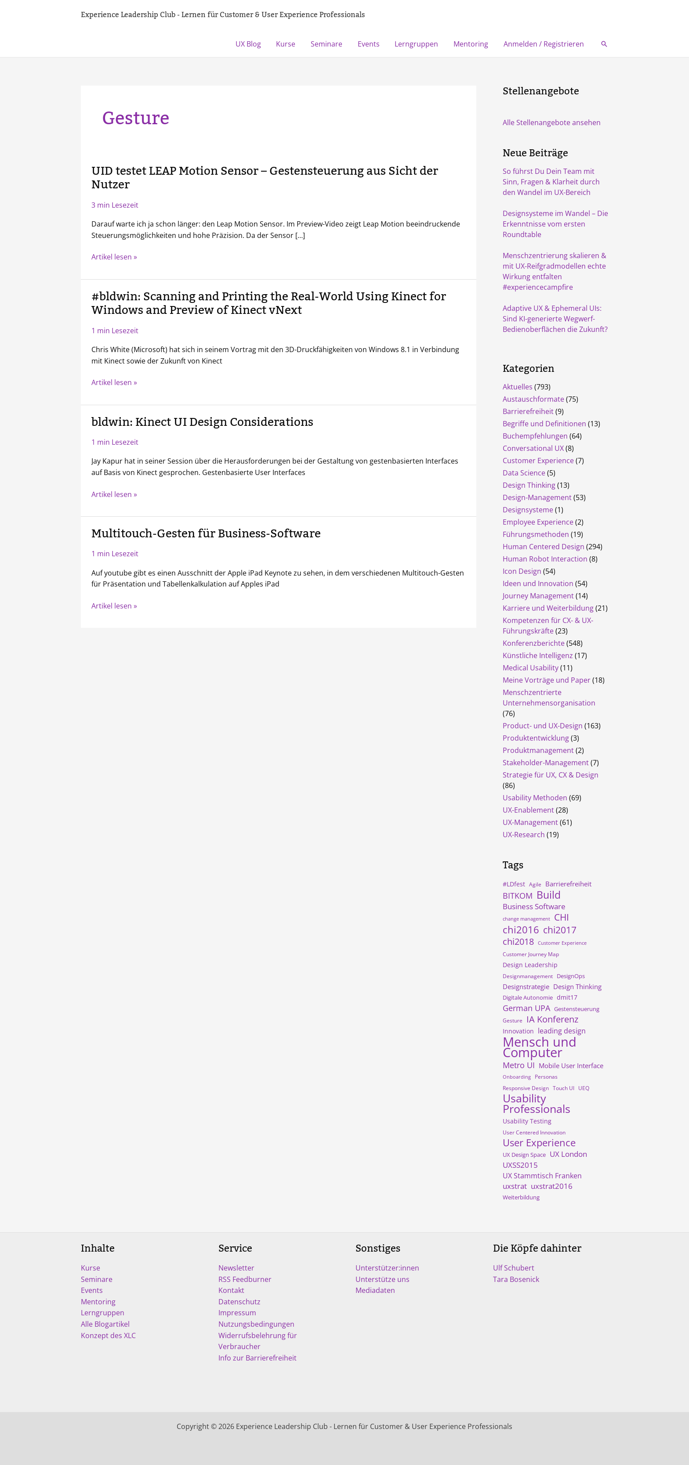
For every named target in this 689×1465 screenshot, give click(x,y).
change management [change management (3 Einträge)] (526, 919)
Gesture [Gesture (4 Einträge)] (512, 1020)
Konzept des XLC (108, 1335)
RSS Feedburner (245, 1279)
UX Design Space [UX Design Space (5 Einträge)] (524, 1155)
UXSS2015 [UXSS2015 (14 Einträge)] (520, 1165)
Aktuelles (518, 387)
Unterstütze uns (382, 1279)
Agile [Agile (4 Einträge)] (535, 884)
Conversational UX (533, 448)
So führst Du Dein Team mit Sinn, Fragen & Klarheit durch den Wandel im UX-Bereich (551, 181)
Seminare (332, 44)
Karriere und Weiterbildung (548, 608)
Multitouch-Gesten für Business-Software (206, 533)
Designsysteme (528, 510)
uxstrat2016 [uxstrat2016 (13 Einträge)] (552, 1186)
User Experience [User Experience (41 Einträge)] (539, 1142)
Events (373, 44)
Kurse (292, 44)
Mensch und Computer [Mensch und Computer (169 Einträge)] (540, 1047)
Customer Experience (538, 460)
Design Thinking (529, 485)
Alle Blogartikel (105, 1324)
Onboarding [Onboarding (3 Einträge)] (517, 1077)
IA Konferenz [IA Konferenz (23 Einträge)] (552, 1019)
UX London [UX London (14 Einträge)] (568, 1154)
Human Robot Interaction (545, 559)
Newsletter (236, 1268)
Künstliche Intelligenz (538, 655)
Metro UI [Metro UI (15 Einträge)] (519, 1065)
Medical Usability (530, 668)
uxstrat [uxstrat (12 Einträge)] (515, 1186)
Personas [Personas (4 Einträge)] (546, 1076)
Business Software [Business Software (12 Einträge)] (534, 906)
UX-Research (524, 834)
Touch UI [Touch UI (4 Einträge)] (563, 1087)
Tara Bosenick (516, 1279)
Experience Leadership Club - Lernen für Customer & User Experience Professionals (223, 15)
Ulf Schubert (513, 1268)
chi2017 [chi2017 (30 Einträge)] (560, 930)
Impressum (237, 1312)
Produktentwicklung (536, 738)
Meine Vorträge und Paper (547, 680)
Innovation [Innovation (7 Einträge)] (518, 1031)
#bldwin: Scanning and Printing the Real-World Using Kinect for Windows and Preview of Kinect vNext (268, 303)
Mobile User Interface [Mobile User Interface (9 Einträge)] (571, 1065)
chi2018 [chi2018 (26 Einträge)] (518, 941)
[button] (604, 44)
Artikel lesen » (114, 257)
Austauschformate (533, 399)
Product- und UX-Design (543, 726)
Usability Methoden (535, 798)
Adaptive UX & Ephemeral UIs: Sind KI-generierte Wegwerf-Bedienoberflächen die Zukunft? (555, 318)
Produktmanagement (538, 750)
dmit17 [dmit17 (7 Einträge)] (567, 997)
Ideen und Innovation (538, 583)
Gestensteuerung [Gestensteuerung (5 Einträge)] (576, 1009)
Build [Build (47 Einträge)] (549, 894)
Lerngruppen (419, 44)
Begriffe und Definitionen (544, 423)
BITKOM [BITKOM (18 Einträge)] (518, 895)
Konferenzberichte (534, 643)
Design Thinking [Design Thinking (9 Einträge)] (577, 986)
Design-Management (537, 497)
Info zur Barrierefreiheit (257, 1358)
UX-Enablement (528, 810)
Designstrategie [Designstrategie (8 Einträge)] (526, 986)
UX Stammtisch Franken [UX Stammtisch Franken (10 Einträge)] (542, 1176)
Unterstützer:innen (387, 1268)
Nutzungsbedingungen (256, 1324)
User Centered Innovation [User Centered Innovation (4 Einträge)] (534, 1132)
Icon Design (522, 571)
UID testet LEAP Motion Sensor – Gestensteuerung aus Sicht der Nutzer (264, 178)
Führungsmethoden (536, 534)
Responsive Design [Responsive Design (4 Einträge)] (526, 1087)
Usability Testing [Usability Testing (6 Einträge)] (527, 1121)
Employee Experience (538, 522)
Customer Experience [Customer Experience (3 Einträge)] (562, 943)
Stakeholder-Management (546, 762)
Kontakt (231, 1290)
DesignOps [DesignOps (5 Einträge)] (571, 976)
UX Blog (255, 44)
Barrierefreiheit (528, 411)
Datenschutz (239, 1302)
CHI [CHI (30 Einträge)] (561, 917)
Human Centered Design (543, 546)
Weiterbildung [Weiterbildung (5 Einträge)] (521, 1197)
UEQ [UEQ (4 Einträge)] (583, 1087)
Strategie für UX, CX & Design (550, 775)
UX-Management (530, 822)
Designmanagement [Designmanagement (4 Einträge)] (528, 975)
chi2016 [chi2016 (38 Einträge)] (521, 929)
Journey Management (538, 596)
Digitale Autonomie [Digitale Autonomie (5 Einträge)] (528, 997)
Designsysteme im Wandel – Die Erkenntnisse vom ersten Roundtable (555, 224)
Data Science (524, 473)
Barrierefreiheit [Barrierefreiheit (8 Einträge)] (568, 883)
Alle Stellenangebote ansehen (552, 122)
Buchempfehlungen (535, 436)
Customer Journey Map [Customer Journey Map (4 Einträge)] (531, 953)
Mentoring (472, 44)
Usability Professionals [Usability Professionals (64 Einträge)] (536, 1103)
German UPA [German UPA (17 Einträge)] (526, 1008)
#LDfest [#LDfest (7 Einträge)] (514, 884)
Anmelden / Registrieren (544, 44)
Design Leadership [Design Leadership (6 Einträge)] (530, 965)
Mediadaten (375, 1290)
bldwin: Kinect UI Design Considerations (202, 422)
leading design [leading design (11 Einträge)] (562, 1031)
